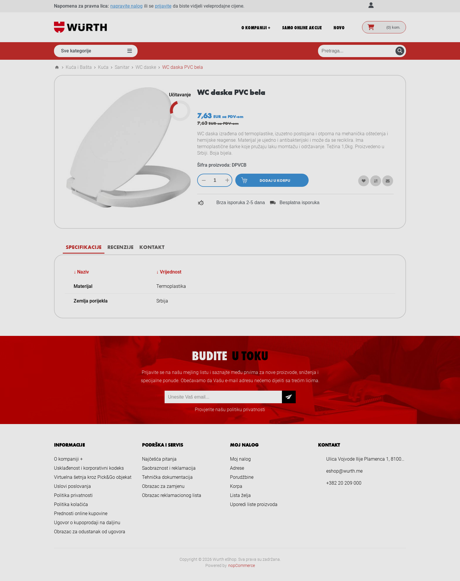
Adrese (237, 468)
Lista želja (240, 495)
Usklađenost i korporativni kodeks (89, 468)
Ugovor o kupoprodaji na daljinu (87, 522)
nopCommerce (241, 565)
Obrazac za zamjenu (163, 486)
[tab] (83, 247)
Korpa (236, 486)
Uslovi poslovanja (72, 486)
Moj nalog (240, 459)
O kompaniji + (68, 459)
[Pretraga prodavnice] (362, 51)
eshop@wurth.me (344, 471)
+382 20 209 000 (343, 483)
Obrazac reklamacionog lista (171, 495)
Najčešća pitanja (159, 459)
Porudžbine (241, 477)
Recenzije (120, 247)
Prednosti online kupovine (80, 513)
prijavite (163, 6)
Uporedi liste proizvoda (254, 504)
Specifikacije (84, 247)
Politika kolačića (71, 504)
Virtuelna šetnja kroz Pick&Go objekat (92, 477)
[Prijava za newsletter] (223, 397)
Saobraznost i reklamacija (169, 468)
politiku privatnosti (246, 409)
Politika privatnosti (73, 495)
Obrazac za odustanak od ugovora (89, 531)
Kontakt (151, 247)
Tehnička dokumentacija (167, 477)
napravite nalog (126, 6)
